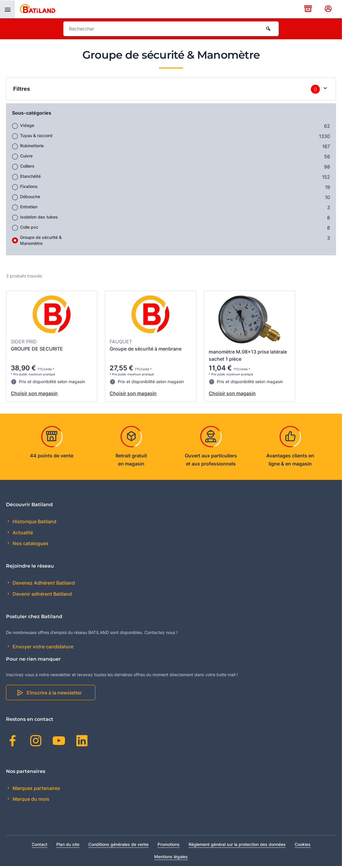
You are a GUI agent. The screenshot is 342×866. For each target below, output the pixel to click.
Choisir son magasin (34, 393)
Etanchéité (30, 176)
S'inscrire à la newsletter (54, 693)
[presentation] (7, 9)
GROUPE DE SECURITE (37, 349)
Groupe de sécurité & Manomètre (41, 240)
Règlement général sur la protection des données (237, 844)
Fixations (29, 186)
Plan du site (67, 844)
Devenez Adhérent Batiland (43, 583)
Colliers (27, 166)
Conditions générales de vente (118, 844)
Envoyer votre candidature (42, 647)
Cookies (303, 844)
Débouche (30, 196)
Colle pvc (29, 227)
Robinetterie (32, 145)
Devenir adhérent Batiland (41, 594)
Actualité (22, 533)
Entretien (28, 206)
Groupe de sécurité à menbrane (145, 349)
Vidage (27, 125)
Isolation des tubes (39, 216)
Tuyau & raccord (36, 135)
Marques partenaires (35, 788)
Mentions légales (171, 856)
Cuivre (26, 155)
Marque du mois (30, 799)
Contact (39, 844)
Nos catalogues (30, 543)
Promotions (169, 844)
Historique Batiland (33, 521)
